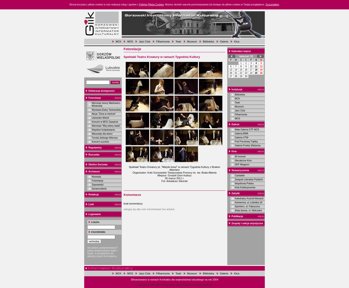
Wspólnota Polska (244, 183)
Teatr (178, 41)
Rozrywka (93, 154)
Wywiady (96, 176)
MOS (130, 41)
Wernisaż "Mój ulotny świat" (106, 126)
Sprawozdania (99, 188)
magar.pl (207, 285)
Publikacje (237, 216)
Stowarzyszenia (240, 170)
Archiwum (94, 171)
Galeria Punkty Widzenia (248, 145)
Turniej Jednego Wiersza (105, 137)
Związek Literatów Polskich (249, 179)
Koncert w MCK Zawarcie (105, 122)
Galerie (224, 41)
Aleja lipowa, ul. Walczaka (248, 210)
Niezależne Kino (243, 160)
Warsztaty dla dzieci (102, 134)
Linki (91, 204)
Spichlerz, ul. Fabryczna (247, 206)
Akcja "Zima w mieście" (104, 114)
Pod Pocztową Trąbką (246, 141)
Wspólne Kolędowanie (103, 130)
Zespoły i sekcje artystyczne (247, 223)
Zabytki (235, 193)
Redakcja (93, 194)
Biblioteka (208, 41)
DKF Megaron (242, 164)
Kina (236, 41)
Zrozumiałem (272, 4)
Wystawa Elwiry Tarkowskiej (106, 110)
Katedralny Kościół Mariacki (249, 198)
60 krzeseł (240, 156)
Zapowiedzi (98, 184)
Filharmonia (163, 41)
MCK (118, 41)
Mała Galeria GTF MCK (247, 129)
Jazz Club (144, 41)
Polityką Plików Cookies (151, 4)
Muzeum (192, 41)
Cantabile (240, 175)
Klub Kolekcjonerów (245, 187)
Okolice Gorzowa (97, 164)
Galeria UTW (241, 137)
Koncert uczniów (100, 141)
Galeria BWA (241, 133)
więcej (117, 98)
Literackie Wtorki (100, 118)
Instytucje (237, 89)
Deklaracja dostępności (101, 91)
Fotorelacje (94, 98)
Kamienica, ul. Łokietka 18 (248, 202)
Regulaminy (95, 147)
